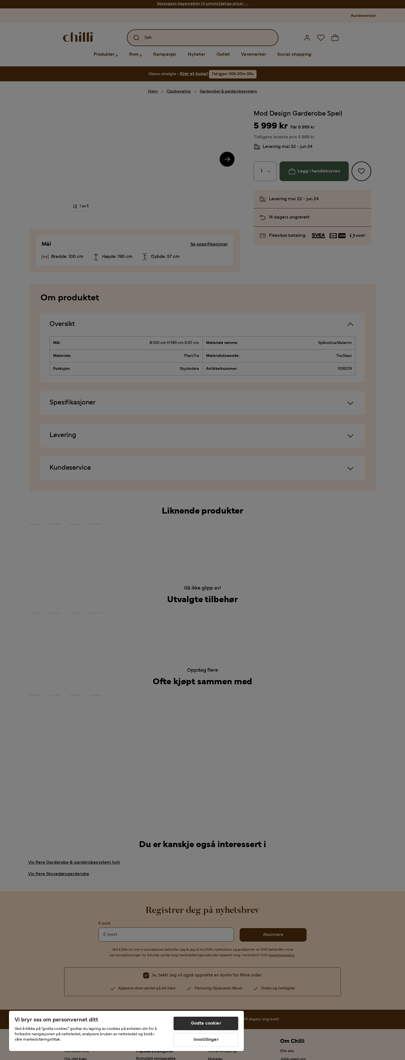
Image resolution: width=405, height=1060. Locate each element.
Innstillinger (206, 1040)
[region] (126, 1031)
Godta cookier (206, 1023)
